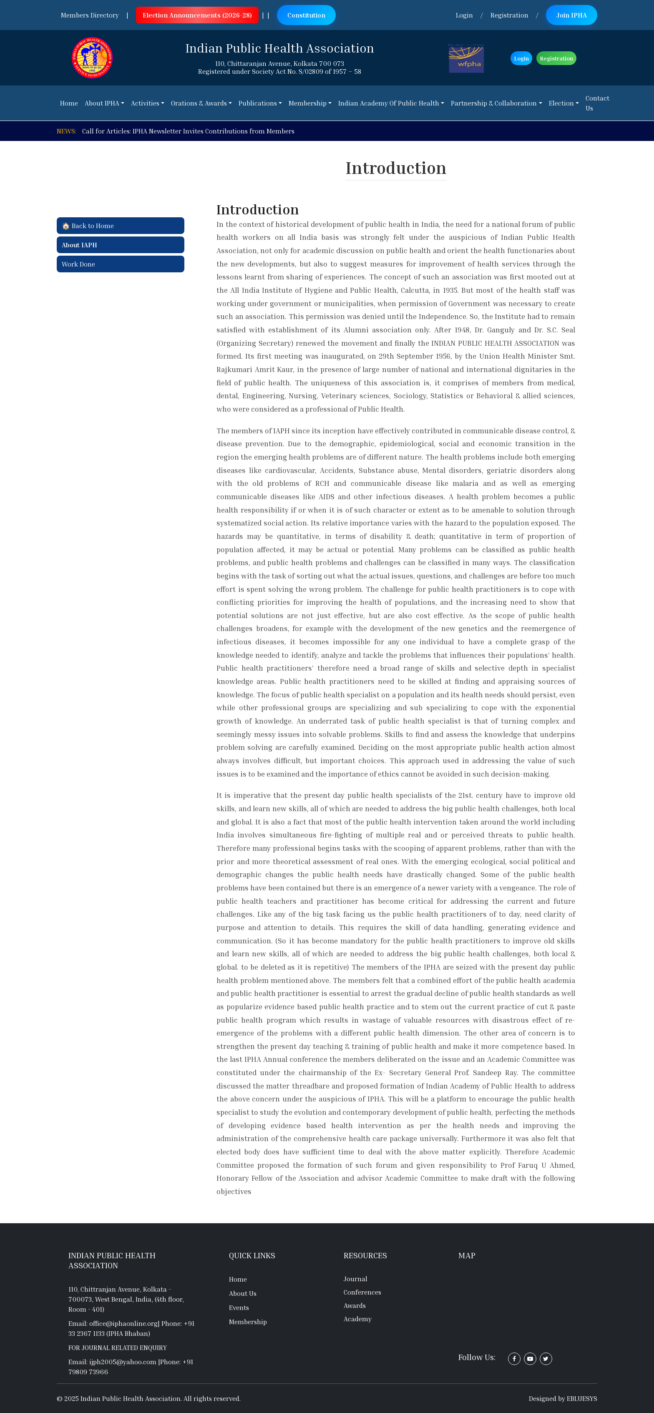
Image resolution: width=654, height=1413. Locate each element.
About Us (243, 1293)
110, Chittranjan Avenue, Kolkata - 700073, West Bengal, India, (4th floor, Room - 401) (126, 1299)
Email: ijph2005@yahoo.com (113, 1362)
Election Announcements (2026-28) (197, 15)
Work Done (78, 264)
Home (238, 1279)
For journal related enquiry (117, 1347)
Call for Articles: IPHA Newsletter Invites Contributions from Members (188, 131)
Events (239, 1307)
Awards (355, 1305)
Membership (248, 1321)
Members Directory (90, 15)
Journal (355, 1279)
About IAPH (79, 245)
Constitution (306, 15)
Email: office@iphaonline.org (113, 1323)
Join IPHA (571, 15)
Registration (509, 15)
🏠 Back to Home (88, 225)
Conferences (362, 1292)
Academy (358, 1319)
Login (464, 15)
